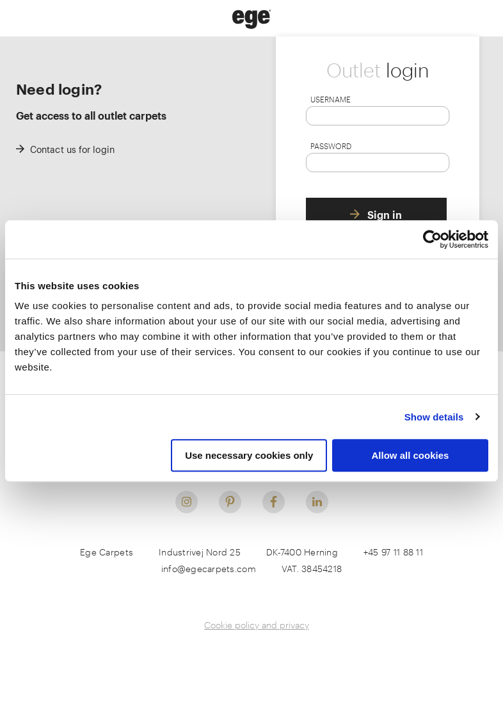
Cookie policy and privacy (256, 624)
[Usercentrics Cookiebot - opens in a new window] (432, 239)
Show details (434, 416)
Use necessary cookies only (249, 455)
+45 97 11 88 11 (393, 551)
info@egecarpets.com (208, 568)
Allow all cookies (410, 455)
